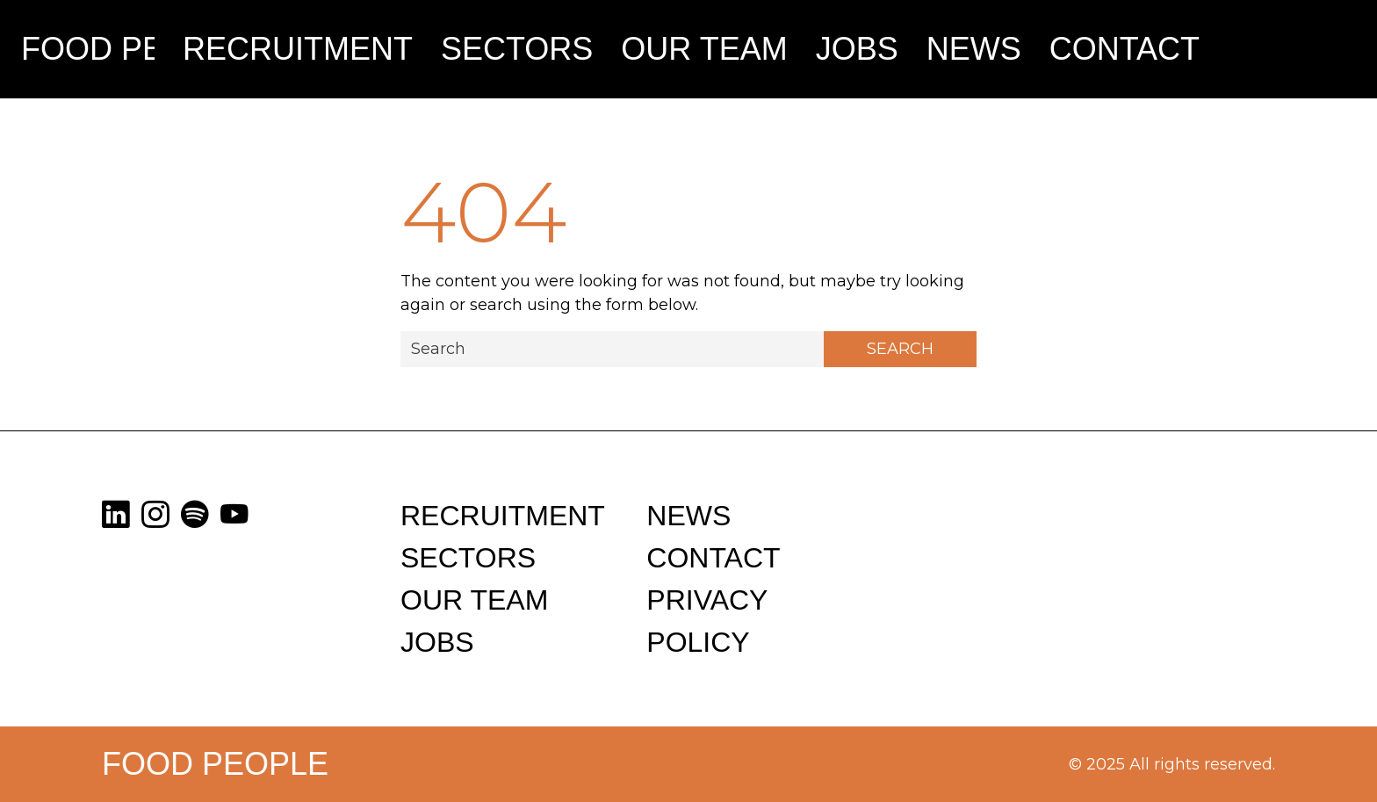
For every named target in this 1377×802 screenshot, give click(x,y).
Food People (88, 49)
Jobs (857, 49)
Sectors (517, 49)
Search (900, 348)
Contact (1124, 49)
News (973, 49)
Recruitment (298, 49)
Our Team (704, 49)
